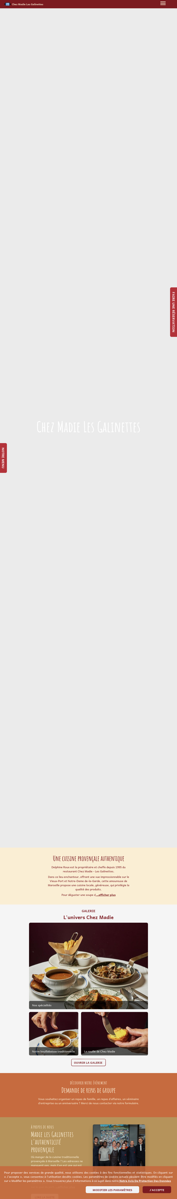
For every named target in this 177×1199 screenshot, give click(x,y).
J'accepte (157, 1190)
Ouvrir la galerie (88, 1062)
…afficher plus (106, 894)
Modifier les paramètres (112, 1190)
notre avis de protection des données (145, 1180)
